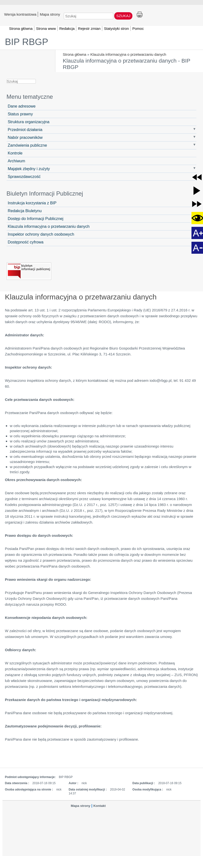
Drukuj (140, 15)
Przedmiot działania (25, 129)
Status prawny (20, 114)
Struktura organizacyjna (29, 122)
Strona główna (74, 54)
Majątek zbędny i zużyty (29, 168)
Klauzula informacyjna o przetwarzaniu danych (128, 54)
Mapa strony (50, 14)
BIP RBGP (26, 42)
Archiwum (16, 161)
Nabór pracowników (25, 137)
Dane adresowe (22, 106)
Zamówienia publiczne (27, 145)
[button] (197, 177)
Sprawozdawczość (24, 176)
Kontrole (15, 153)
